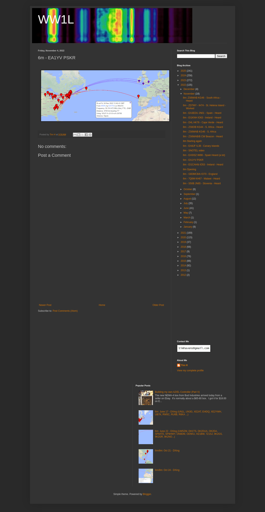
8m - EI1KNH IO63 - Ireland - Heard (202, 117)
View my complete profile (190, 370)
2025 (184, 70)
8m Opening (189, 169)
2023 (184, 80)
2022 (184, 84)
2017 (184, 251)
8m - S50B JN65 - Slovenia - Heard (202, 183)
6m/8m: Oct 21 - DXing (167, 450)
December (189, 89)
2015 (184, 261)
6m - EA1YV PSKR (193, 160)
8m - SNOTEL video (193, 150)
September (189, 194)
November (189, 93)
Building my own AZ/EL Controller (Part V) (177, 392)
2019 (184, 242)
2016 (184, 256)
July (185, 203)
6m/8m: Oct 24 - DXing (167, 470)
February (188, 222)
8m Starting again (192, 141)
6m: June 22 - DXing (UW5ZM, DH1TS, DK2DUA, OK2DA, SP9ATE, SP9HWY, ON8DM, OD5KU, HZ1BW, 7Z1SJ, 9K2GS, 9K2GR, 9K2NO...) (189, 434)
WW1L (56, 19)
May (186, 212)
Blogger (147, 494)
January (188, 226)
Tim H (184, 365)
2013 (184, 270)
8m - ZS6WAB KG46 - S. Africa (199, 131)
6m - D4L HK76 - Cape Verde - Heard (203, 122)
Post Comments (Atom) (65, 310)
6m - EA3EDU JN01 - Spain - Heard (202, 113)
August (187, 198)
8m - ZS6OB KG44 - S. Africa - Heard (203, 127)
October (188, 189)
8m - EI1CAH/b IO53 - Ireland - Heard (203, 164)
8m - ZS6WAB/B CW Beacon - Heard (203, 136)
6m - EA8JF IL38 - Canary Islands (201, 146)
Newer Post (45, 305)
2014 (184, 265)
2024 (184, 75)
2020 (184, 237)
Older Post (158, 305)
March (187, 217)
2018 (184, 246)
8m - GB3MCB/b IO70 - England (200, 174)
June (186, 208)
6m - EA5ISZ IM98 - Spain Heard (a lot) (204, 155)
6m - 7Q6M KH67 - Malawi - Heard (201, 178)
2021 (184, 232)
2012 (184, 275)
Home (102, 305)
